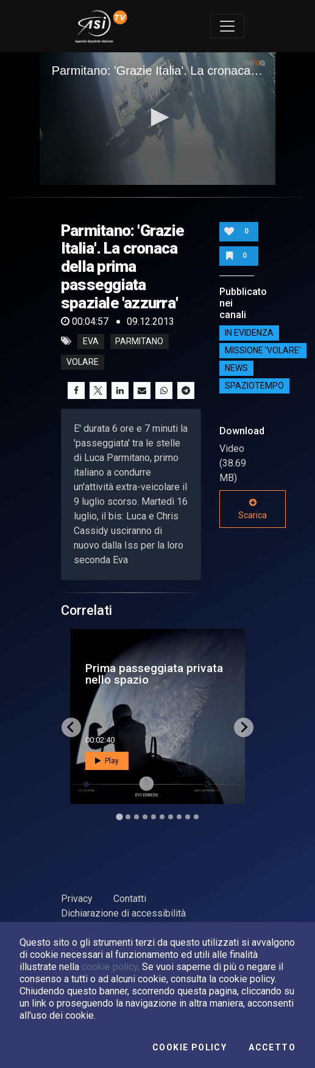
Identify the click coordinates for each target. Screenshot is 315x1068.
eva (91, 341)
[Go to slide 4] (145, 816)
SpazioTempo (254, 385)
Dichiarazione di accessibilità (123, 913)
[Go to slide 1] (119, 816)
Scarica (252, 509)
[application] (158, 118)
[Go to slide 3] (136, 816)
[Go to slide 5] (153, 816)
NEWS (236, 368)
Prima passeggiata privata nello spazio (154, 674)
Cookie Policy (189, 1047)
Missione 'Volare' (263, 350)
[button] (157, 117)
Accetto (272, 1047)
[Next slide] (243, 727)
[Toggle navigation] (227, 26)
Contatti (129, 898)
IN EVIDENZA (249, 333)
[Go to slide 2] (128, 816)
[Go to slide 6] (162, 816)
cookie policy (110, 967)
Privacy (77, 898)
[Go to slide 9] (187, 816)
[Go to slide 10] (196, 816)
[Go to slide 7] (170, 816)
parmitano (139, 341)
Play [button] (107, 761)
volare (82, 362)
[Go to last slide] (71, 727)
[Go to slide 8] (179, 816)
